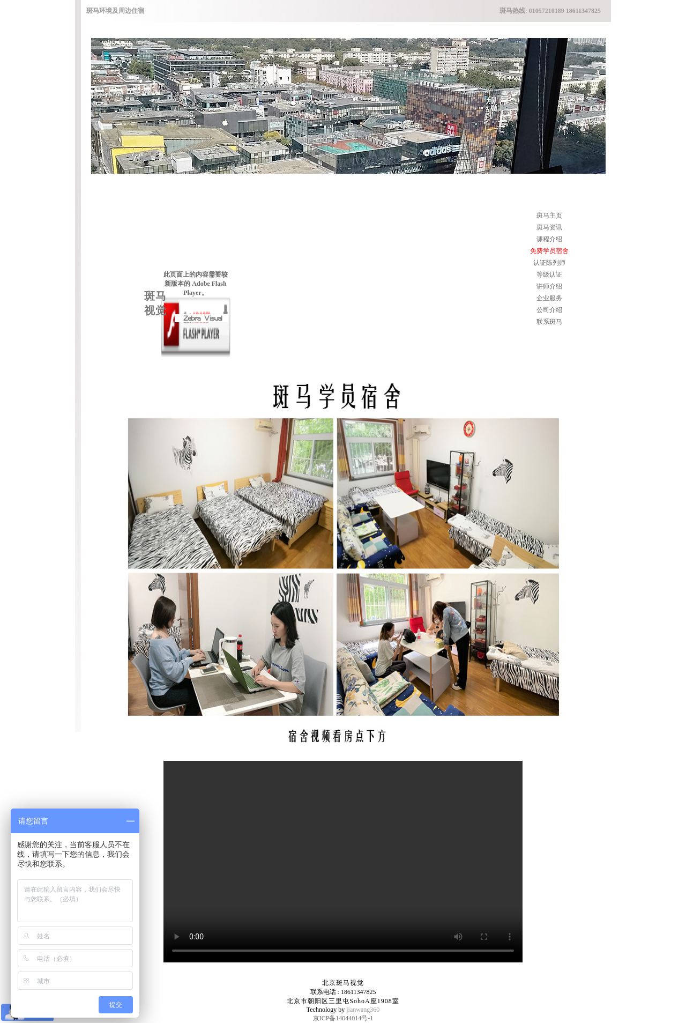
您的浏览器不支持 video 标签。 (343, 861)
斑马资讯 (549, 227)
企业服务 (549, 298)
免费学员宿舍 (549, 251)
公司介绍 (549, 310)
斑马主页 (549, 215)
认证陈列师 (549, 262)
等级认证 (549, 274)
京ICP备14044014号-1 (343, 1018)
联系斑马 (549, 321)
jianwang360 (362, 1009)
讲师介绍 (549, 286)
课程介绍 (549, 239)
